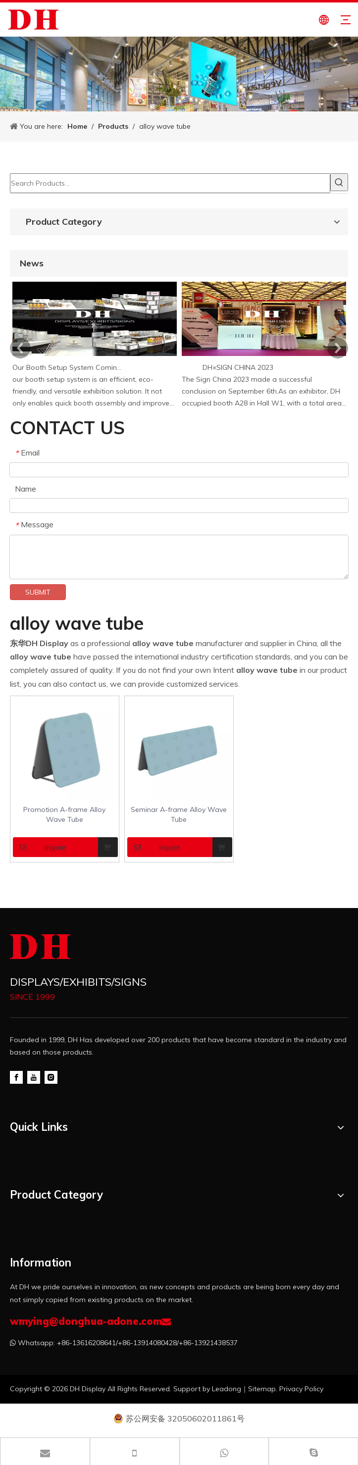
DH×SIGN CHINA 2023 (238, 367)
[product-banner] (179, 74)
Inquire (39, 847)
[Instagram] (51, 1077)
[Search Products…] (170, 183)
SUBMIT (38, 592)
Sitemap (262, 1388)
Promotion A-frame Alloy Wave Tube (64, 814)
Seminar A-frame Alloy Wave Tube (179, 814)
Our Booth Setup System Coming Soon (68, 367)
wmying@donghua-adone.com (86, 1321)
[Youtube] (33, 1077)
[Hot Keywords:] (339, 182)
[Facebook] (16, 1077)
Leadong (226, 1388)
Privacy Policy (301, 1388)
